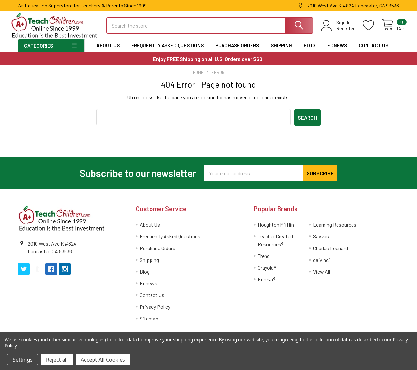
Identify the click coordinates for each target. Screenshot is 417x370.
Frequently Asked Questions (167, 51)
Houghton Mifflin (276, 229)
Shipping (281, 51)
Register (338, 32)
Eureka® (266, 284)
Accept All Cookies (103, 359)
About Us (108, 51)
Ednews (337, 51)
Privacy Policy (155, 311)
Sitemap (149, 323)
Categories (38, 51)
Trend (264, 261)
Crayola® (267, 272)
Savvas (321, 241)
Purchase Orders (237, 51)
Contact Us (373, 51)
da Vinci (321, 265)
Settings (23, 359)
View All (321, 276)
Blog (310, 51)
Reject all (57, 359)
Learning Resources (334, 229)
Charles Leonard (330, 253)
